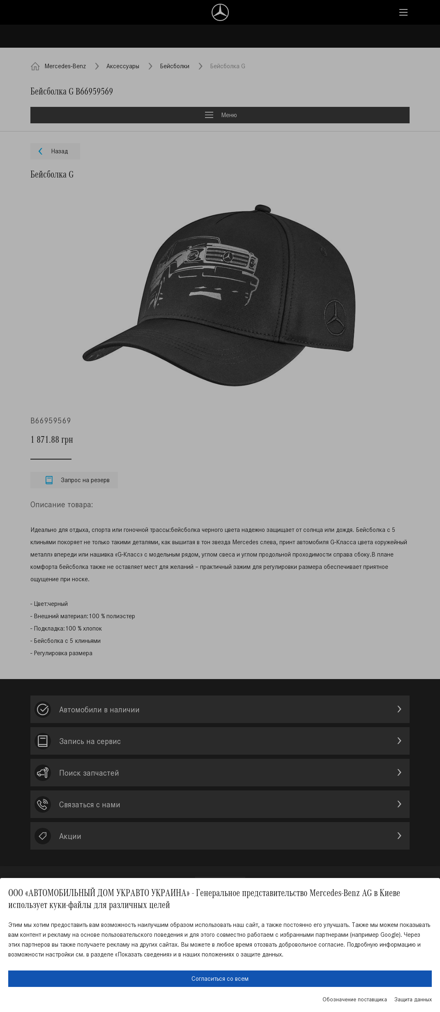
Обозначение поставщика (355, 999)
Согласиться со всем (220, 978)
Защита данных (413, 999)
